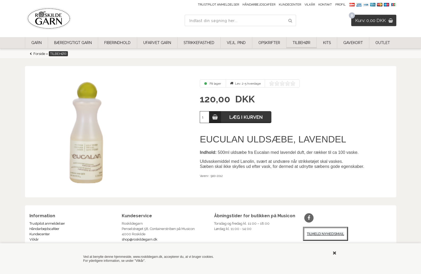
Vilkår (310, 4)
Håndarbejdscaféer (258, 4)
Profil (340, 4)
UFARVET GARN (157, 43)
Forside (39, 54)
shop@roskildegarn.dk (139, 239)
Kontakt (325, 4)
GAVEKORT (353, 43)
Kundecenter (290, 4)
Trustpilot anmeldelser (218, 4)
